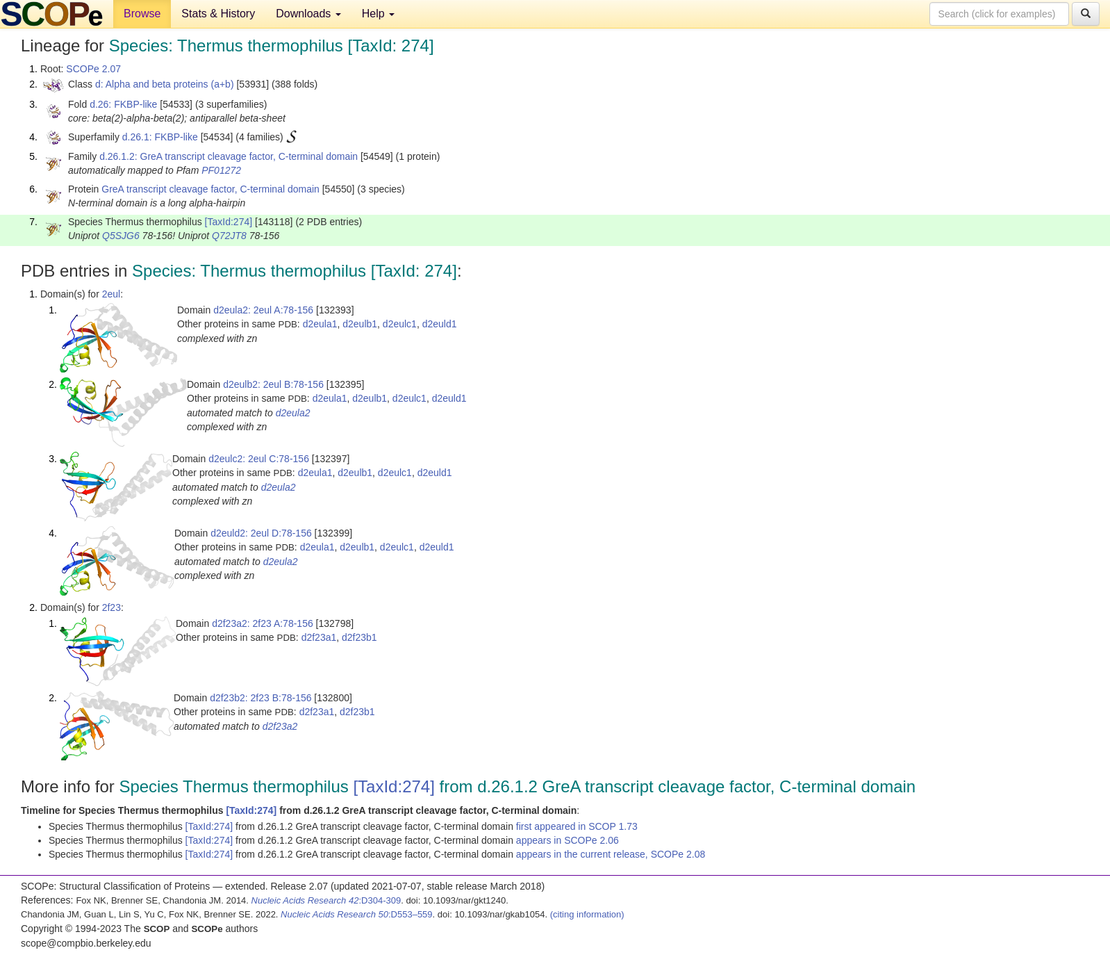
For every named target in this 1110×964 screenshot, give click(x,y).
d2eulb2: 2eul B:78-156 (273, 384)
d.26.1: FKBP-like (160, 136)
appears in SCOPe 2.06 (567, 840)
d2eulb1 (359, 323)
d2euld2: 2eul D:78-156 (261, 533)
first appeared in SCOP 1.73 (577, 826)
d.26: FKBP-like (123, 104)
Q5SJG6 (121, 235)
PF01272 (221, 170)
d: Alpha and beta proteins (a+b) (164, 84)
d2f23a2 (280, 726)
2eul (111, 294)
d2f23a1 (319, 637)
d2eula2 (293, 412)
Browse (142, 13)
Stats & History (218, 13)
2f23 (111, 607)
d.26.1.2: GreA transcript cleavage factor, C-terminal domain (228, 156)
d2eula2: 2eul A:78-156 (263, 310)
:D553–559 (357, 914)
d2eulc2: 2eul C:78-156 (258, 458)
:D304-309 (326, 900)
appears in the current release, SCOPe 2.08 (610, 854)
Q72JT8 (229, 235)
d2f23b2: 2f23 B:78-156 (260, 697)
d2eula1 (320, 323)
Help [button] (378, 13)
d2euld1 (439, 323)
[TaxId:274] (229, 221)
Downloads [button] (308, 13)
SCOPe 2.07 (93, 68)
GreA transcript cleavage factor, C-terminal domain (210, 189)
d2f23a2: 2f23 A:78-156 (262, 623)
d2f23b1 (359, 637)
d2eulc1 (400, 323)
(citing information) (587, 914)
